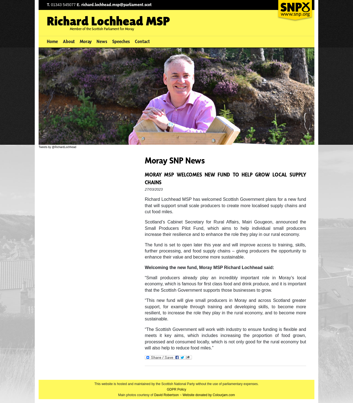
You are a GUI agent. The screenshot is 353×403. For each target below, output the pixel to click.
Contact (142, 41)
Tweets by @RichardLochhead (57, 147)
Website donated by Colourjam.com (209, 395)
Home (52, 41)
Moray (86, 41)
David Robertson (166, 395)
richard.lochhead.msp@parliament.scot (116, 4)
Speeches (121, 41)
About (69, 41)
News (102, 41)
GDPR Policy (176, 389)
